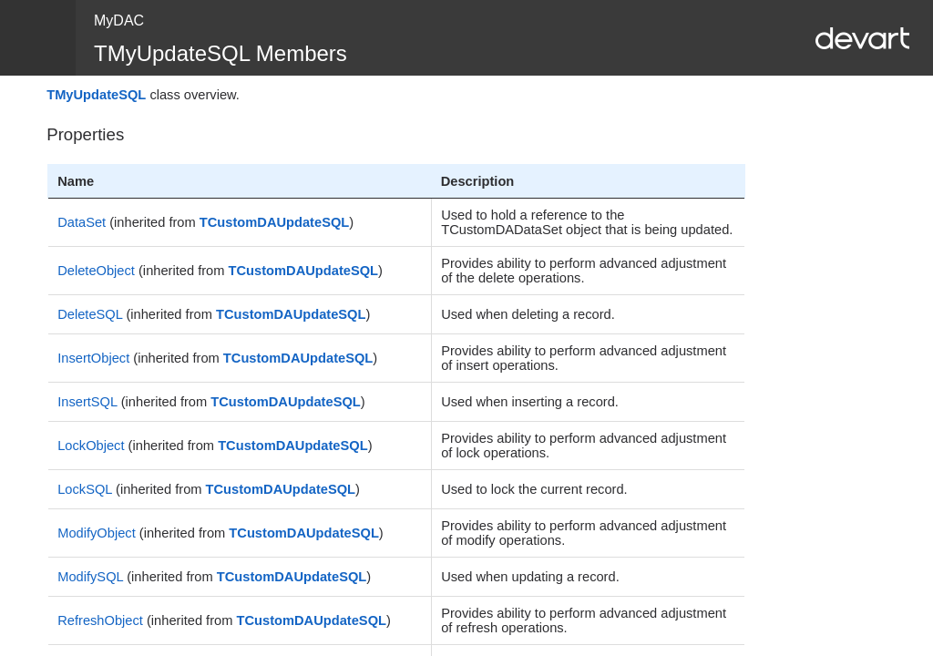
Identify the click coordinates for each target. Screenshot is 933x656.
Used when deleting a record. (528, 314)
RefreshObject (100, 620)
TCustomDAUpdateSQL (274, 222)
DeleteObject (96, 270)
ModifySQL (90, 576)
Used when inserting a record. (530, 402)
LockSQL (84, 489)
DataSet (81, 222)
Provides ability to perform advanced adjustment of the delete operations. (583, 270)
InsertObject (93, 358)
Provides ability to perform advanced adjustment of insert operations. (583, 358)
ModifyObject (96, 533)
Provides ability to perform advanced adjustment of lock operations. (583, 445)
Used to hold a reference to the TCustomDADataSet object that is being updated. (587, 222)
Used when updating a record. (530, 576)
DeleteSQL (89, 314)
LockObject (90, 445)
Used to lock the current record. (534, 489)
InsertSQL (87, 402)
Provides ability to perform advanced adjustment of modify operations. (583, 533)
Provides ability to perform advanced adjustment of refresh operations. (583, 620)
